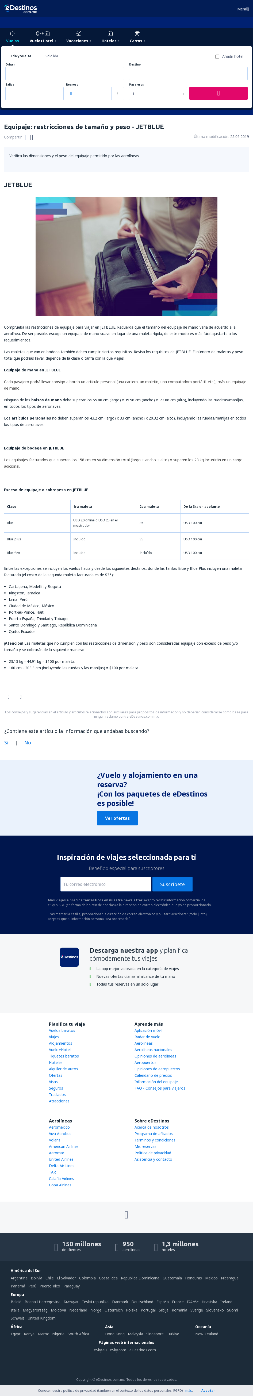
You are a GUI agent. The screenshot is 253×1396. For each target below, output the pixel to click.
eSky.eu (100, 1349)
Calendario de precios (153, 1075)
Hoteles (56, 1062)
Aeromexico (59, 1127)
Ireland (226, 1301)
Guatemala (172, 1277)
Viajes (54, 1036)
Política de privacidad (153, 1152)
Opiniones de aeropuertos (157, 1068)
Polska (131, 1310)
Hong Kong (115, 1333)
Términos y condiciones (155, 1140)
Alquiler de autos (63, 1068)
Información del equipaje (156, 1081)
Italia (15, 1310)
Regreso (72, 84)
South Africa (78, 1333)
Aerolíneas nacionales (153, 1049)
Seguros (56, 1088)
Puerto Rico (50, 1286)
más (188, 1390)
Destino (135, 64)
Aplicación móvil (148, 1030)
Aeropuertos (145, 1062)
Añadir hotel (232, 56)
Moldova (58, 1310)
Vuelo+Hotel (60, 1049)
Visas (53, 1081)
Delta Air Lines (61, 1165)
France (178, 1301)
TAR (52, 1172)
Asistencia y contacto (153, 1159)
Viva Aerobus (60, 1133)
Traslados (57, 1094)
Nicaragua (230, 1277)
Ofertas (55, 1075)
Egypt (16, 1333)
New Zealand (206, 1333)
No (27, 742)
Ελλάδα (192, 1301)
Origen (11, 64)
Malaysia (135, 1333)
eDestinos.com (142, 1349)
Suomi (232, 1310)
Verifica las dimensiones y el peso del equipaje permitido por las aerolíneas (74, 155)
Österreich (114, 1310)
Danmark (120, 1301)
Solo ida (51, 56)
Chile (49, 1277)
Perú (32, 1286)
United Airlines (61, 1159)
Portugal (148, 1310)
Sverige (196, 1310)
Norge (95, 1310)
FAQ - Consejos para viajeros (160, 1088)
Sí (6, 742)
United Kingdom (42, 1318)
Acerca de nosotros (152, 1127)
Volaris (54, 1140)
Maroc (43, 1333)
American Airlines (64, 1146)
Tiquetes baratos (64, 1056)
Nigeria (58, 1333)
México (211, 1277)
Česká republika (95, 1301)
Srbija (163, 1310)
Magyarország (35, 1310)
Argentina (19, 1277)
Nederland (78, 1310)
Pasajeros (136, 84)
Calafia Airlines (61, 1178)
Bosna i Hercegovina (42, 1301)
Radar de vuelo (147, 1036)
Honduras (193, 1277)
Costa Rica (108, 1277)
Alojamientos (60, 1043)
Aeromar (56, 1152)
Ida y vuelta (21, 56)
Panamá (18, 1286)
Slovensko (215, 1310)
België (16, 1301)
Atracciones (59, 1100)
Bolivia (36, 1277)
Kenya (29, 1333)
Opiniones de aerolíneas (155, 1056)
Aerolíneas (144, 1043)
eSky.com (118, 1349)
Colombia (87, 1277)
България (71, 1301)
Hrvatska (209, 1301)
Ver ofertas (117, 818)
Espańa (162, 1301)
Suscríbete (172, 884)
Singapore (155, 1333)
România (179, 1310)
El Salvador (66, 1277)
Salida (10, 84)
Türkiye (173, 1333)
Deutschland (142, 1301)
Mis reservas (145, 1146)
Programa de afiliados (154, 1133)
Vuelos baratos (62, 1030)
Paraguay (71, 1286)
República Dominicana (140, 1277)
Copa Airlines (60, 1184)
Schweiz (18, 1318)
